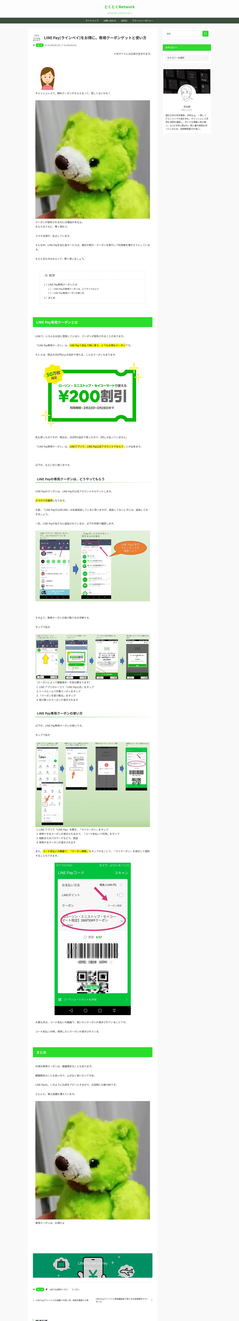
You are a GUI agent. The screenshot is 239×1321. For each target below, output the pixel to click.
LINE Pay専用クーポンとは (62, 284)
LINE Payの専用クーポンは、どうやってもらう (76, 288)
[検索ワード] (187, 34)
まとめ (51, 297)
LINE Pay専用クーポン (59, 1289)
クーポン (75, 1289)
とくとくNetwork (119, 7)
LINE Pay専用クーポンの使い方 (69, 292)
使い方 (39, 45)
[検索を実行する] (205, 34)
